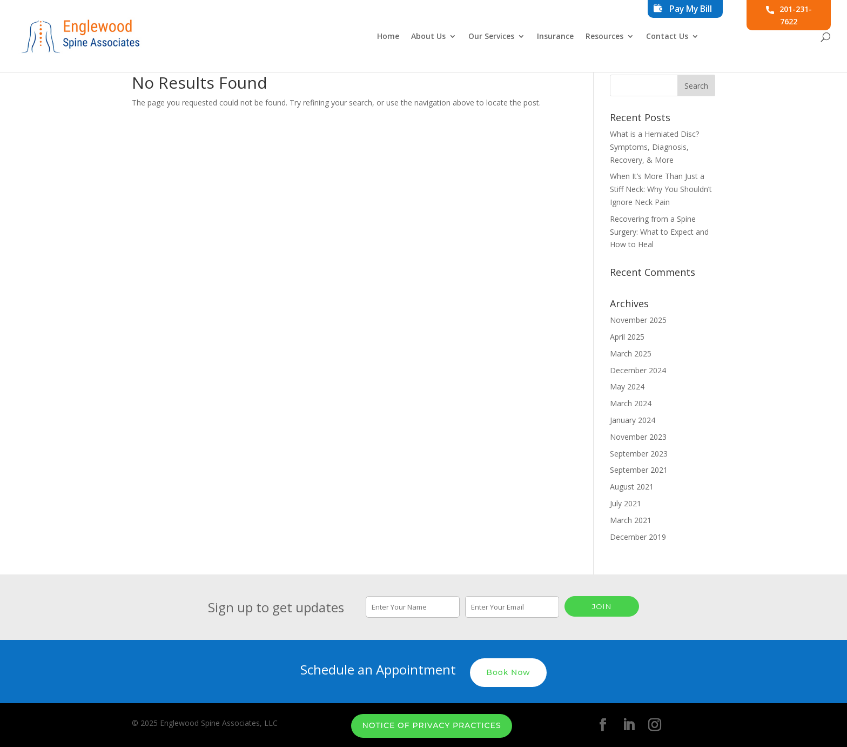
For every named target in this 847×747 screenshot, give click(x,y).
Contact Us (667, 36)
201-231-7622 (789, 15)
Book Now (508, 670)
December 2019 (638, 537)
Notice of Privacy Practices (431, 724)
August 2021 (632, 486)
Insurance (555, 36)
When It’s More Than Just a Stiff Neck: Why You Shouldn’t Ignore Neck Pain (661, 189)
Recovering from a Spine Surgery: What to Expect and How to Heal (659, 232)
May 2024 (627, 386)
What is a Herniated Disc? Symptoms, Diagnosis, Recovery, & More (654, 147)
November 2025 (638, 320)
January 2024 (632, 420)
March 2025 (630, 353)
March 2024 (630, 403)
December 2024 (638, 370)
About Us (428, 36)
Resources (604, 36)
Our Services (491, 36)
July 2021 (625, 503)
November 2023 (638, 437)
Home (388, 36)
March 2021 (630, 520)
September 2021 (639, 470)
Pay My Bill (690, 9)
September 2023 (639, 453)
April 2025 (627, 337)
